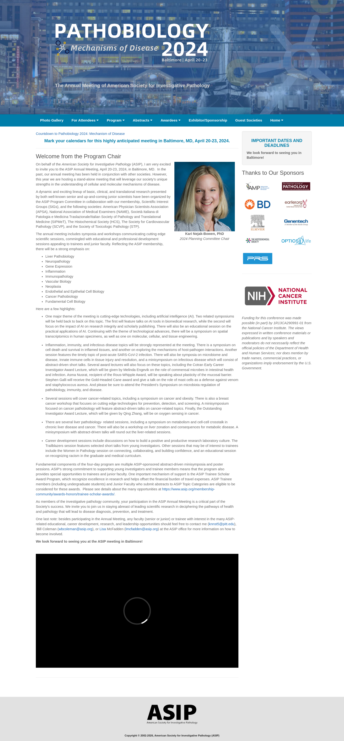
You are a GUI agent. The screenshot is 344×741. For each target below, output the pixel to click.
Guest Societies (248, 120)
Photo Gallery (52, 120)
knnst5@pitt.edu (221, 524)
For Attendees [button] (85, 120)
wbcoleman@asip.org (75, 529)
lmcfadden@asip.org (142, 529)
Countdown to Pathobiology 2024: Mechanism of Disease (80, 134)
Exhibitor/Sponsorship (208, 120)
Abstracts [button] (142, 120)
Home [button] (276, 120)
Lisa (103, 529)
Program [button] (116, 120)
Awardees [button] (171, 120)
